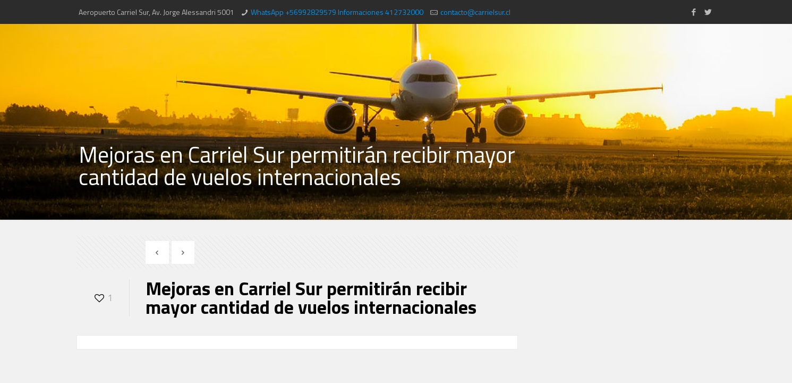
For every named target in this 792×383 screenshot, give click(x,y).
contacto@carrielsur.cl (475, 12)
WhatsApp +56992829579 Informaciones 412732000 (337, 12)
